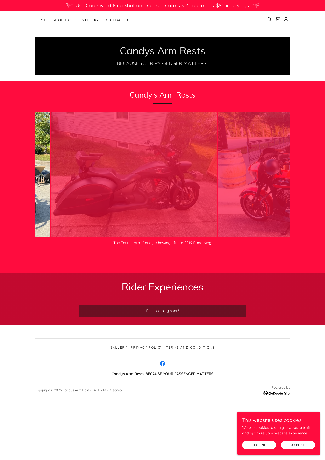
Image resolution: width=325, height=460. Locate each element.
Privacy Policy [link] (147, 347)
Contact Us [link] (118, 20)
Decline (259, 445)
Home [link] (40, 20)
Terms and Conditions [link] (190, 347)
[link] (278, 19)
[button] (286, 19)
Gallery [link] (90, 20)
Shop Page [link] (64, 20)
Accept (298, 445)
